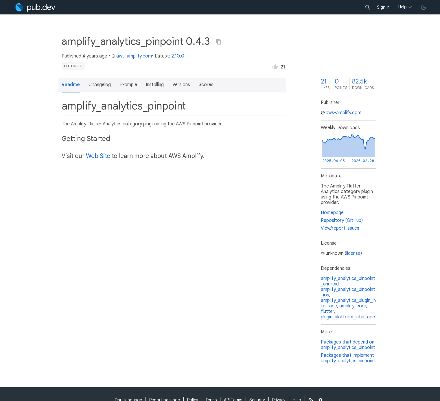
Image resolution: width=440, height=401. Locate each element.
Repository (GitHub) (342, 220)
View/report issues (340, 228)
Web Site (98, 156)
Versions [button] (181, 85)
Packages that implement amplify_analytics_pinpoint (348, 358)
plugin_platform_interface (348, 317)
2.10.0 (177, 56)
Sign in (383, 7)
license (353, 253)
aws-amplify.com (131, 56)
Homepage (332, 213)
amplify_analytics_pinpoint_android (348, 281)
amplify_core (352, 306)
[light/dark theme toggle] (423, 7)
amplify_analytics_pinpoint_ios (348, 292)
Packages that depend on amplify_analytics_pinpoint (348, 344)
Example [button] (128, 85)
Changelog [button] (100, 85)
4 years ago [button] (94, 56)
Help (402, 7)
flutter (327, 311)
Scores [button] (206, 85)
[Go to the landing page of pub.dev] (34, 7)
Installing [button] (155, 85)
